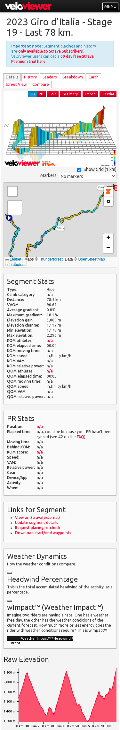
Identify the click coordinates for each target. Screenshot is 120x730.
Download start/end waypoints (43, 533)
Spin (53, 94)
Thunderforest (51, 259)
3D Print (108, 94)
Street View (16, 84)
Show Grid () (96, 169)
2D (41, 94)
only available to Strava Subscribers (50, 51)
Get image (70, 94)
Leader (50, 77)
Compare (40, 84)
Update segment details (36, 522)
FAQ (80, 437)
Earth (94, 77)
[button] (9, 218)
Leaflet (13, 259)
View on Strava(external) (37, 517)
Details (12, 77)
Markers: (49, 175)
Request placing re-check (37, 528)
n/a (50, 340)
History (30, 77)
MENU (110, 6)
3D (32, 94)
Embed (90, 94)
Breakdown (72, 77)
